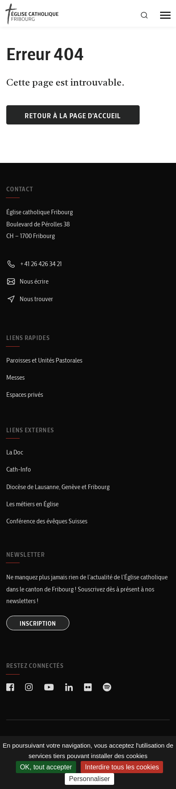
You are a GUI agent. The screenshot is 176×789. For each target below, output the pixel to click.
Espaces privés (24, 394)
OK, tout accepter (46, 767)
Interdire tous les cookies (122, 767)
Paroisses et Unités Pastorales (44, 360)
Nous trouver (29, 299)
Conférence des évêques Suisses (46, 521)
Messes (15, 377)
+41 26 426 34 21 (34, 264)
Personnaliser (89, 778)
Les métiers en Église (32, 504)
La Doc (14, 452)
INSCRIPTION (38, 623)
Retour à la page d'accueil (73, 116)
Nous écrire (27, 281)
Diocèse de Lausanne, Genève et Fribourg (58, 487)
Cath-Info (18, 469)
